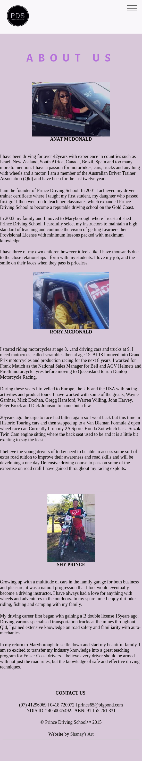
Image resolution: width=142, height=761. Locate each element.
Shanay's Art (82, 734)
